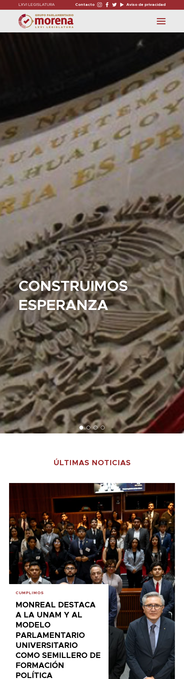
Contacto (85, 4)
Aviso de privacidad (145, 4)
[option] (92, 229)
